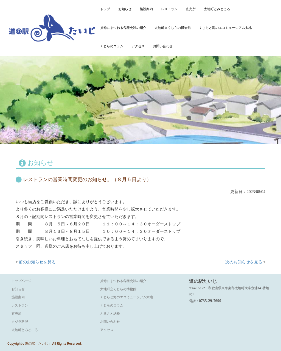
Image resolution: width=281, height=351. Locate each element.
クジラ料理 (20, 322)
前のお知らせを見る (37, 261)
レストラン (169, 9)
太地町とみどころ (217, 9)
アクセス (138, 46)
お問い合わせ (163, 46)
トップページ (21, 281)
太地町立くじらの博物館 (172, 28)
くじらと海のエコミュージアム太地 (225, 28)
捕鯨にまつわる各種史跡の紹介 (123, 28)
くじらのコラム (111, 46)
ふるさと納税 (110, 314)
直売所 (191, 9)
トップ (105, 9)
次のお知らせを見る (243, 261)
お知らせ (124, 9)
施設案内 (146, 9)
